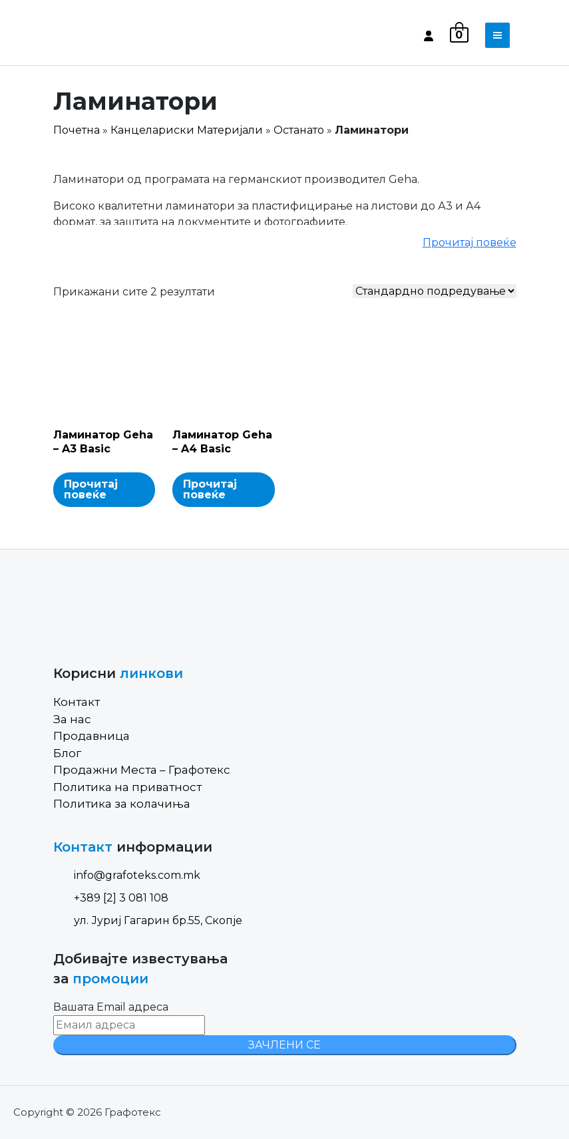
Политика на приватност (127, 787)
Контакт (76, 702)
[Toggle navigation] (497, 35)
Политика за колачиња (121, 803)
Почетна (76, 130)
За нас (72, 719)
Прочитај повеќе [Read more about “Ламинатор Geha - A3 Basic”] (91, 489)
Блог (67, 753)
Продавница (91, 735)
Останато (299, 130)
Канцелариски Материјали (186, 130)
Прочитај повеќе (469, 242)
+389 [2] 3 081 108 (110, 898)
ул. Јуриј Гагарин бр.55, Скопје (147, 920)
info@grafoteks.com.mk (126, 875)
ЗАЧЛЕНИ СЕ (284, 1045)
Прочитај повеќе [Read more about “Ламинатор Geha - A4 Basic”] (210, 489)
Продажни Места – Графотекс (141, 769)
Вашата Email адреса (110, 1007)
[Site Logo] (110, 35)
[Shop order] (434, 291)
